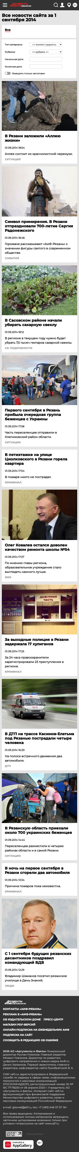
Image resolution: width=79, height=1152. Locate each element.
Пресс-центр (53, 1019)
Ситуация (12, 159)
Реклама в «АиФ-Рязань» (22, 1014)
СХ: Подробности (18, 348)
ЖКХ (8, 577)
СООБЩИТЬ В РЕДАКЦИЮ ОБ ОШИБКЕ (30, 1040)
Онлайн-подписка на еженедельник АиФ (36, 1029)
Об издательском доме (22, 1019)
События (12, 258)
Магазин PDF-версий (19, 1024)
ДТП (8, 766)
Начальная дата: (14, 59)
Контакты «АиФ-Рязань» (22, 1009)
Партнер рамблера (34, 1134)
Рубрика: (10, 52)
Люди (9, 986)
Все (8, 30)
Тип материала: (14, 44)
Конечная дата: (13, 66)
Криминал (13, 482)
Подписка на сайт (17, 1035)
